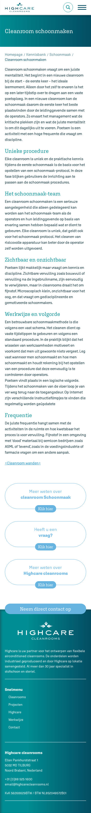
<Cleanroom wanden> (23, 463)
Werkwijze (15, 720)
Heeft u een (45, 537)
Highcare (14, 712)
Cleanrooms (17, 697)
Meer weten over (45, 499)
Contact (14, 727)
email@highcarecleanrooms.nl (27, 784)
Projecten (15, 704)
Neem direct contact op (45, 609)
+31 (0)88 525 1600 (18, 779)
